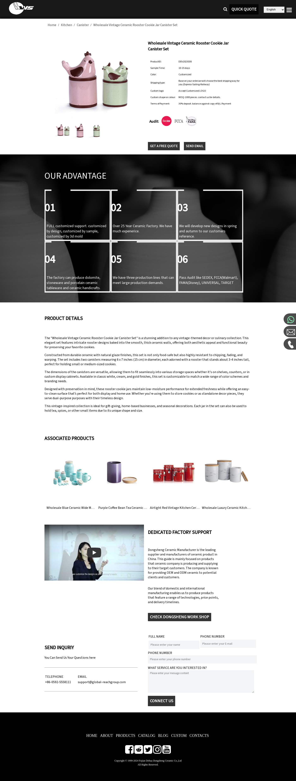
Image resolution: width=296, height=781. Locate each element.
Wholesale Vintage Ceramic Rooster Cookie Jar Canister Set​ (135, 25)
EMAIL (82, 676)
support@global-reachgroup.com (102, 682)
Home (52, 25)
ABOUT (106, 736)
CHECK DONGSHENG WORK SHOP (179, 617)
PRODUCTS (125, 736)
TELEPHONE (54, 676)
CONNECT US (161, 701)
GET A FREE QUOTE (164, 146)
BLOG (163, 736)
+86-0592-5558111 (58, 682)
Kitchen (66, 25)
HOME (91, 736)
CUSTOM (179, 736)
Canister (83, 25)
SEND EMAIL (194, 146)
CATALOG (146, 736)
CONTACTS (199, 736)
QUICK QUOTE (243, 9)
